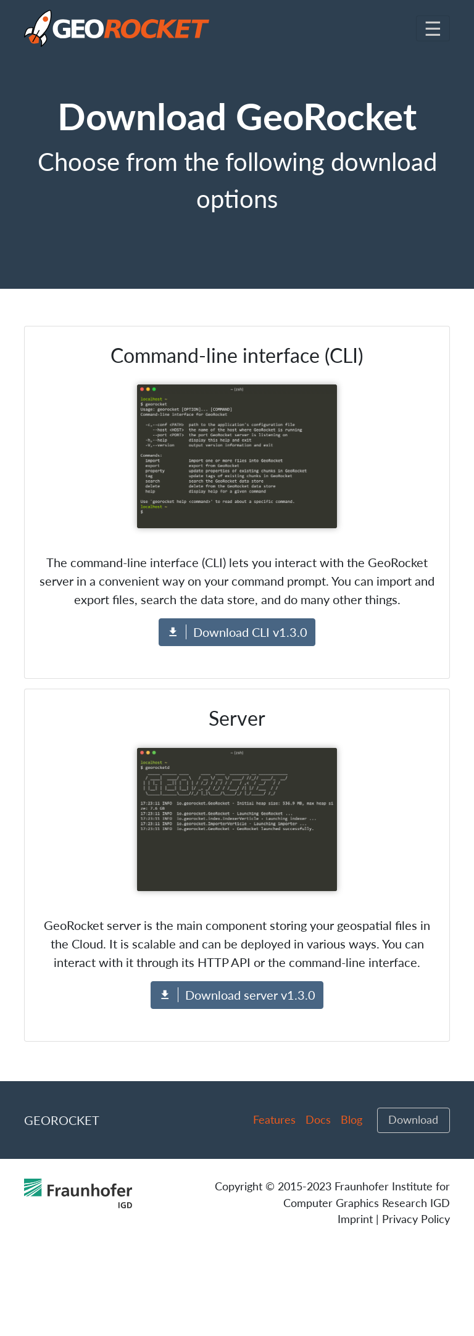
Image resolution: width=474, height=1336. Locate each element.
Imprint (355, 1219)
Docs (318, 1119)
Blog (351, 1119)
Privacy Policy (416, 1219)
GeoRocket (61, 1120)
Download (413, 1119)
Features (274, 1119)
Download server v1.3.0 (237, 994)
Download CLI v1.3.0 (237, 631)
